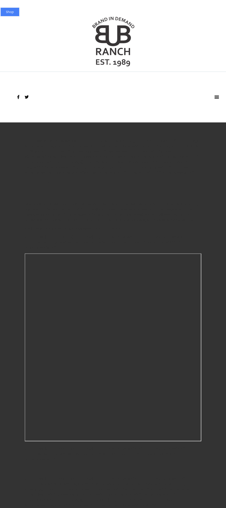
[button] (216, 97)
